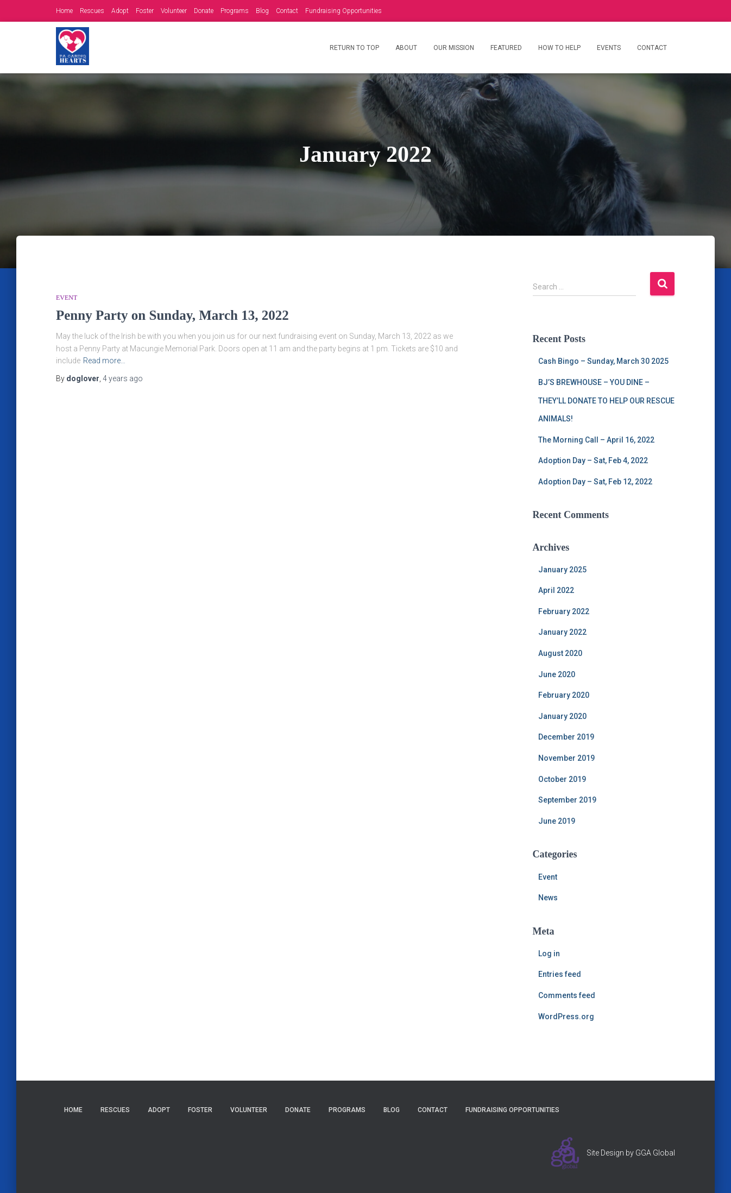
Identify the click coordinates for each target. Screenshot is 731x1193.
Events (609, 48)
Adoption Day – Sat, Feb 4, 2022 (593, 460)
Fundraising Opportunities (343, 11)
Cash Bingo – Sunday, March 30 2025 (603, 361)
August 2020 (560, 653)
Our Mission (453, 48)
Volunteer (174, 11)
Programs (234, 11)
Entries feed (559, 974)
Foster (145, 11)
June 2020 (556, 674)
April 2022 (556, 590)
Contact (287, 11)
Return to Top (354, 48)
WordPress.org (566, 1016)
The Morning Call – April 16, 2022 (596, 439)
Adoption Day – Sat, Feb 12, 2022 (595, 481)
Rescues (92, 11)
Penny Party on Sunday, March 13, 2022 (172, 315)
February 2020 (563, 695)
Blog (262, 11)
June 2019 (556, 821)
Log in (549, 953)
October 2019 (562, 779)
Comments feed (566, 995)
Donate (203, 11)
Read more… (104, 360)
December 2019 (566, 737)
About (406, 48)
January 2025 (562, 569)
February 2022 (563, 611)
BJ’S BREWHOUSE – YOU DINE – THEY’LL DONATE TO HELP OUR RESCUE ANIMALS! (606, 400)
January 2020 (562, 716)
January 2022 (562, 632)
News (548, 897)
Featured (506, 48)
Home (64, 11)
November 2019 (566, 758)
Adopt (120, 11)
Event (66, 297)
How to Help (559, 48)
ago (123, 378)
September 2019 (567, 800)
